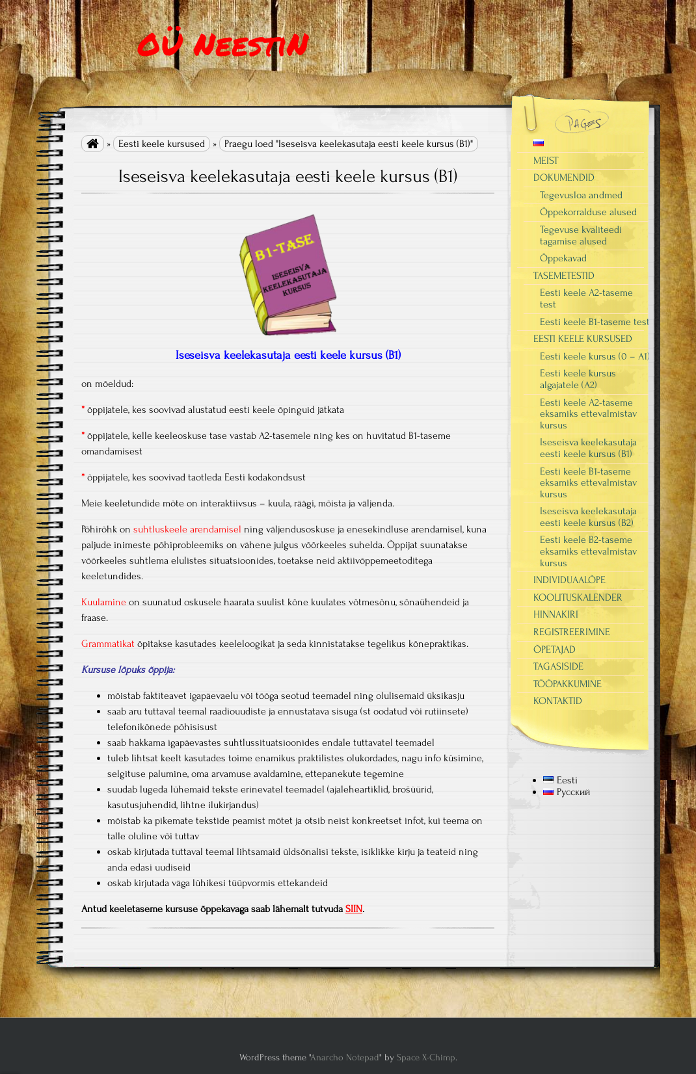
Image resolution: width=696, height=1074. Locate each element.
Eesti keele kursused (161, 144)
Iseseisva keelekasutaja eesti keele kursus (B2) (588, 517)
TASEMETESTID (564, 276)
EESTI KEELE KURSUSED (582, 339)
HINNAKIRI (555, 614)
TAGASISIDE (558, 666)
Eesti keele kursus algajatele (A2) (578, 379)
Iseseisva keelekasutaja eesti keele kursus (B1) (588, 448)
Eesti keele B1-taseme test (595, 322)
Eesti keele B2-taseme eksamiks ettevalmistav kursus (588, 551)
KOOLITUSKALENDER (577, 597)
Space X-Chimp (426, 1057)
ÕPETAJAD (554, 649)
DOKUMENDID (564, 177)
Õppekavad (563, 258)
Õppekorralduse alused (588, 212)
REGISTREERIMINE (571, 632)
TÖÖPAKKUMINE (567, 684)
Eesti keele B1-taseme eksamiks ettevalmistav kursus (588, 482)
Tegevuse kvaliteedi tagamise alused (581, 235)
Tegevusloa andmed (581, 195)
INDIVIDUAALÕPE (569, 580)
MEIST (545, 160)
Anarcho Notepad (344, 1057)
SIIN (353, 909)
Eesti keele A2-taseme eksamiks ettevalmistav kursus (588, 414)
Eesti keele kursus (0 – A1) (595, 356)
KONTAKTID (557, 701)
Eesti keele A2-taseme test (586, 298)
